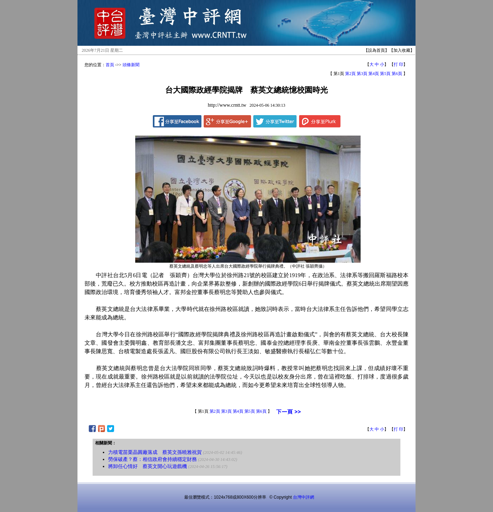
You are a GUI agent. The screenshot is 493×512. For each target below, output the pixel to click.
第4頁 (373, 73)
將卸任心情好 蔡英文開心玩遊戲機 (147, 466)
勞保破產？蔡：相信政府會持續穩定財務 (152, 459)
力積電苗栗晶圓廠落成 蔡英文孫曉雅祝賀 (155, 452)
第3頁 (362, 73)
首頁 (110, 64)
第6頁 (397, 73)
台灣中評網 (303, 497)
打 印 (398, 64)
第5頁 (385, 73)
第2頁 (350, 73)
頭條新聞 (131, 64)
